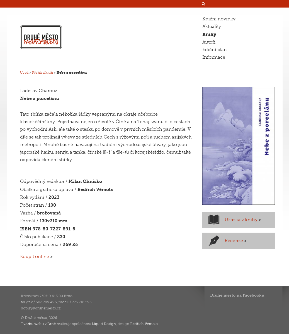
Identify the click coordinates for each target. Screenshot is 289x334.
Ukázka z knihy (243, 219)
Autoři (208, 42)
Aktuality (211, 26)
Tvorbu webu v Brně (38, 324)
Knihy (209, 34)
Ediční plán (214, 49)
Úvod (24, 73)
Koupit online (36, 256)
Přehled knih (42, 73)
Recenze (236, 240)
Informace (213, 57)
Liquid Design (104, 324)
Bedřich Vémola (144, 324)
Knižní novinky (218, 19)
